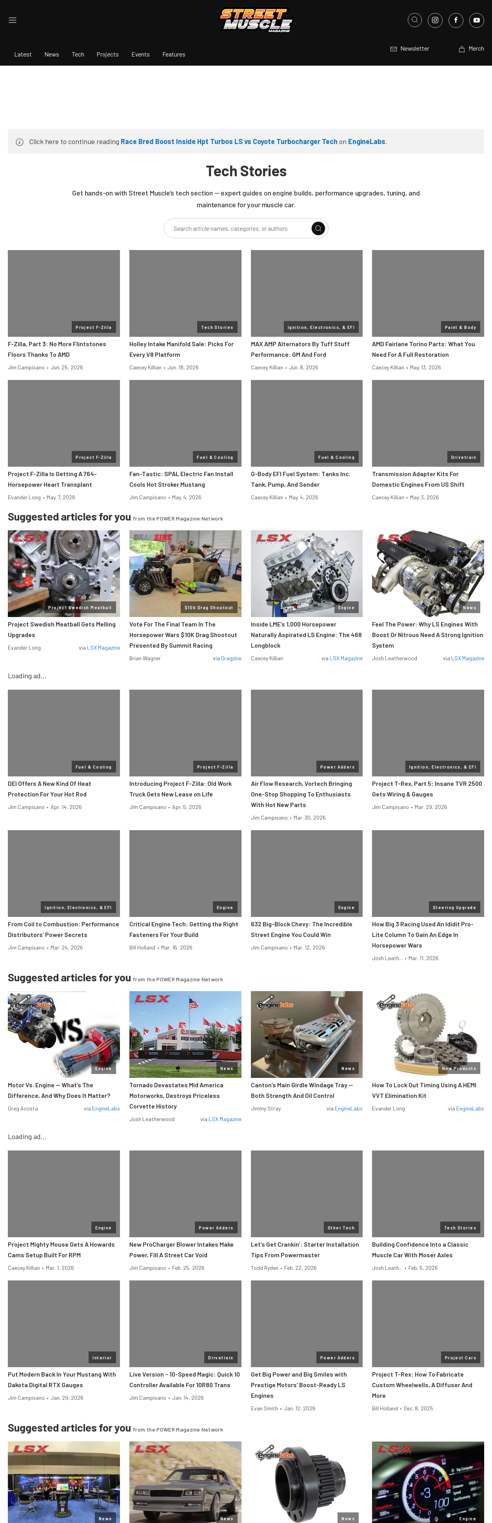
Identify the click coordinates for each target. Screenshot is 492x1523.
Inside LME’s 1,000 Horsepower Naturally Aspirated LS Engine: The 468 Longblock (306, 634)
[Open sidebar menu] (12, 20)
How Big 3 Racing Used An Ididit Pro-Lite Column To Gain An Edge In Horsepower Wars (423, 934)
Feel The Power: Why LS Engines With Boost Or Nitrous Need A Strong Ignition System (427, 634)
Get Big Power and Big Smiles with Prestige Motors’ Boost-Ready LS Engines (299, 1384)
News (51, 54)
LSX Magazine (103, 647)
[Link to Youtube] (476, 20)
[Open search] (415, 20)
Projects (108, 54)
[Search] (318, 228)
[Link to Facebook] (455, 20)
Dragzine (231, 658)
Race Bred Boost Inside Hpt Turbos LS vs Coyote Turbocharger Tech (229, 141)
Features (173, 54)
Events (140, 54)
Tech (78, 54)
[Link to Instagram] (435, 20)
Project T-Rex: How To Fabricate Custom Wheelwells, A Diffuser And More (422, 1384)
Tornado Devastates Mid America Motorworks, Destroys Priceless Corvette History (176, 1095)
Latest (23, 54)
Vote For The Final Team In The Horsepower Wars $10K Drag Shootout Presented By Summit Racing (183, 634)
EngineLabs (366, 141)
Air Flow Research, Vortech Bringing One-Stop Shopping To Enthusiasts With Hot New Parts (301, 794)
